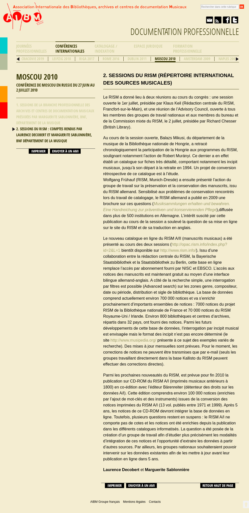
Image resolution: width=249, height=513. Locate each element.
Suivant (237, 59)
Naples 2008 (228, 59)
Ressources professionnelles (3, 78)
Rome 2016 (111, 59)
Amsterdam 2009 (197, 59)
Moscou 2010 (165, 59)
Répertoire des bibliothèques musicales (3, 62)
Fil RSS (218, 20)
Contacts (3, 94)
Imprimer (38, 151)
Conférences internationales (69, 49)
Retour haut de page (217, 485)
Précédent (18, 59)
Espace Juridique (148, 46)
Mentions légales (134, 502)
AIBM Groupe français (22, 20)
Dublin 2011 (137, 59)
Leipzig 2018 (61, 59)
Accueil (3, 110)
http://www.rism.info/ (178, 250)
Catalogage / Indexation (106, 49)
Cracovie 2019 (32, 59)
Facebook (226, 20)
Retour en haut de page (246, 504)
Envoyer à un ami (209, 20)
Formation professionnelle (187, 49)
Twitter (235, 20)
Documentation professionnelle (184, 31)
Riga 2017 (86, 59)
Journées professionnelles (31, 49)
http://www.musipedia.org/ (133, 340)
